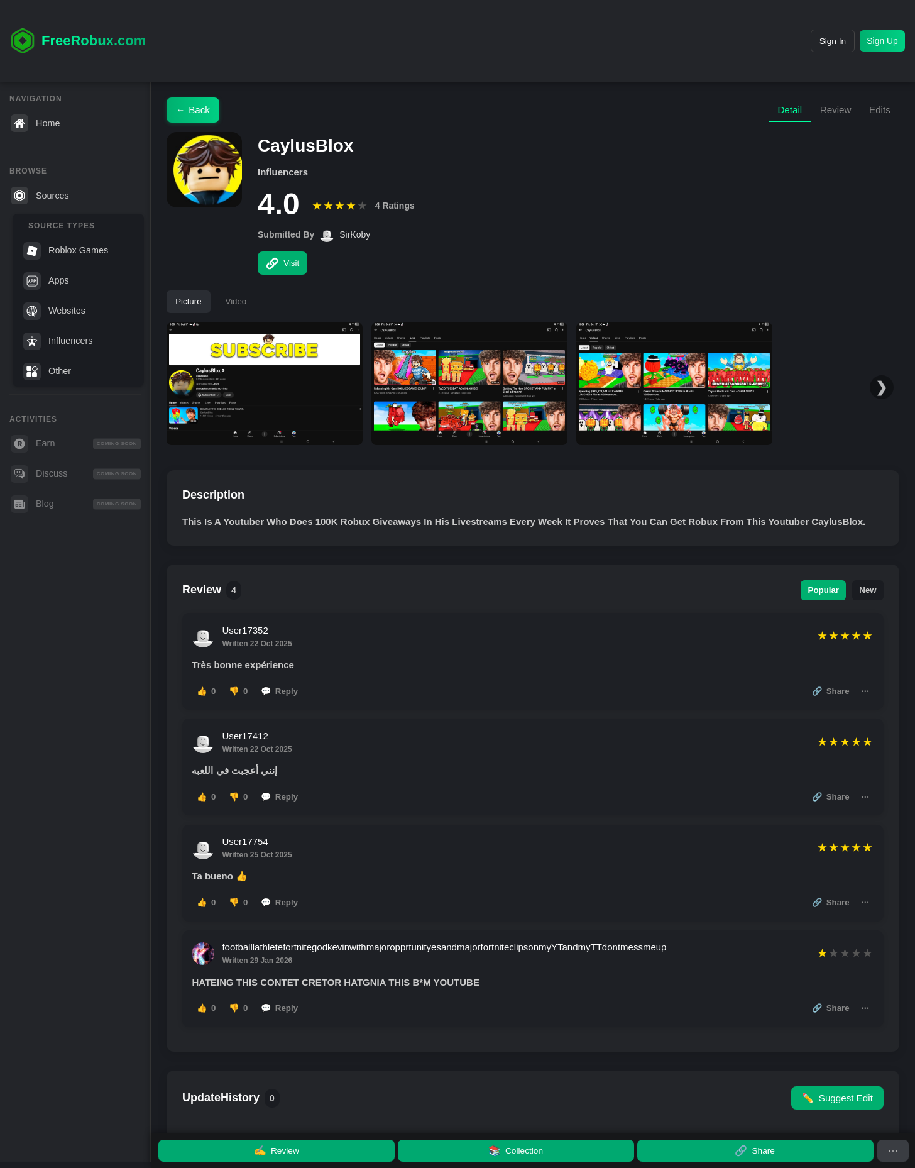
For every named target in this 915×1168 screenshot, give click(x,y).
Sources (40, 195)
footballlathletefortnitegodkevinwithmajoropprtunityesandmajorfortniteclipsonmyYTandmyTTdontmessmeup (447, 976)
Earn (76, 444)
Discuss (76, 474)
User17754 (248, 863)
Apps (46, 281)
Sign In (817, 41)
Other (47, 371)
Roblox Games (65, 251)
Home (35, 123)
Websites (54, 311)
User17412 (248, 750)
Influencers (57, 341)
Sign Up (878, 41)
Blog (76, 504)
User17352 (248, 637)
